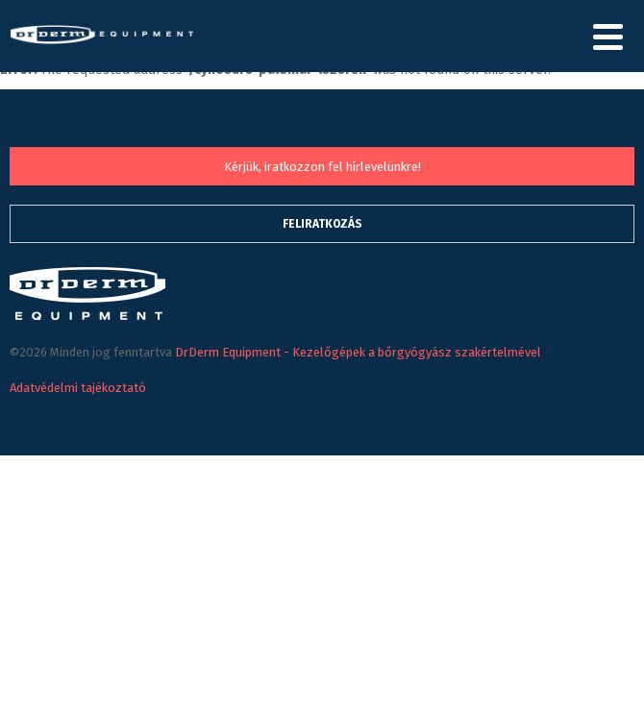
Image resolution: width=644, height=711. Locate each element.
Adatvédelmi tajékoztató (78, 387)
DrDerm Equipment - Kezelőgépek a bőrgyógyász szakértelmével (102, 48)
